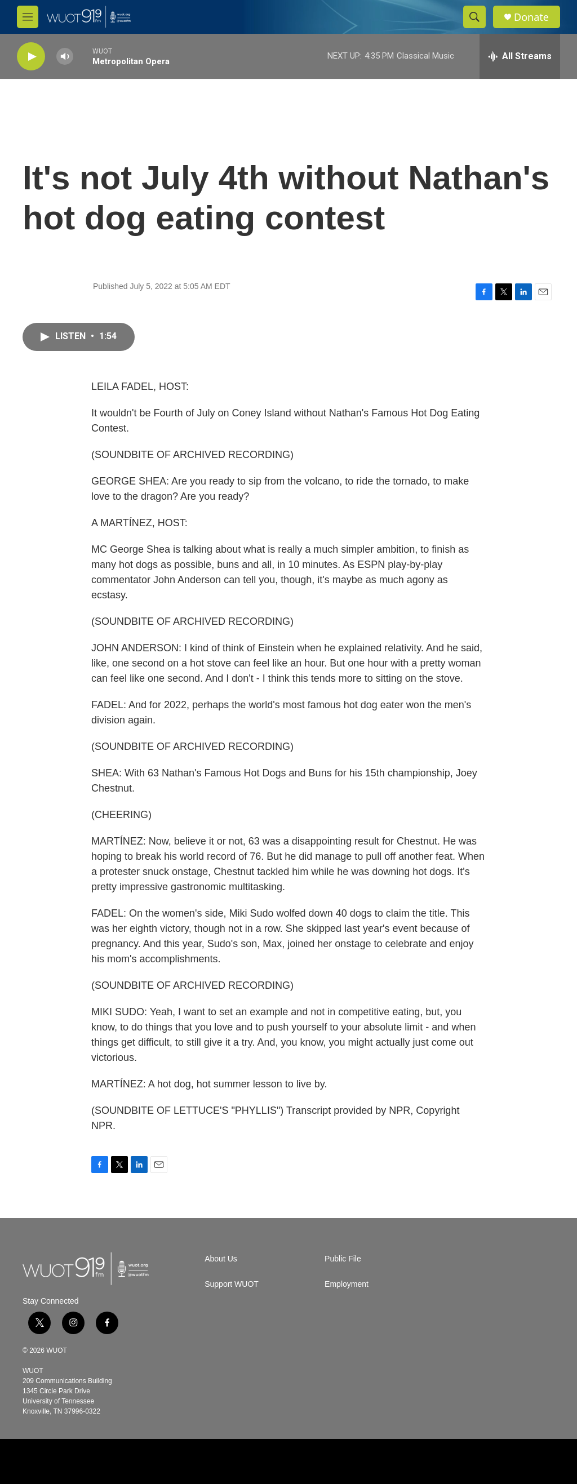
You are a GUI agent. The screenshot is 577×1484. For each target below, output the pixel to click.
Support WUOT (232, 1284)
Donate (531, 17)
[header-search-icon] (474, 17)
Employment (347, 1284)
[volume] (64, 56)
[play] (31, 56)
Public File (343, 1259)
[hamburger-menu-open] (27, 17)
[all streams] (520, 56)
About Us (221, 1259)
